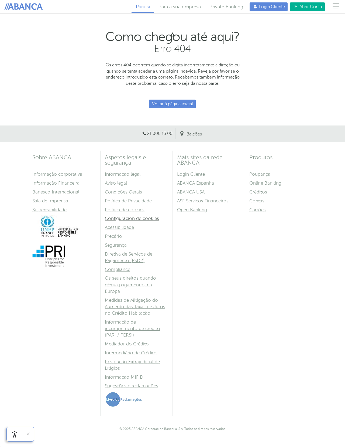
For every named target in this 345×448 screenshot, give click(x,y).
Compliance (117, 269)
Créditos (258, 192)
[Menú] (336, 6)
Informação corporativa (57, 174)
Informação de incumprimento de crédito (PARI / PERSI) (132, 329)
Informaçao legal (122, 174)
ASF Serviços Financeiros (203, 200)
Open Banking (192, 209)
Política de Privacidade (128, 200)
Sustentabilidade (49, 209)
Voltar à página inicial (172, 103)
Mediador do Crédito (127, 344)
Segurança (116, 245)
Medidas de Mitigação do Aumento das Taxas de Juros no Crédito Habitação (135, 307)
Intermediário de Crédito (131, 352)
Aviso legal (116, 183)
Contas (256, 200)
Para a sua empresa (179, 6)
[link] (14, 434)
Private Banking (226, 6)
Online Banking (265, 183)
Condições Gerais (123, 192)
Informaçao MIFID (124, 377)
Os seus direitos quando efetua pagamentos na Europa (130, 285)
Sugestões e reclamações (131, 385)
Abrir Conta (307, 6)
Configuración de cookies (132, 218)
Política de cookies (124, 209)
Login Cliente (267, 6)
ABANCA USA (191, 192)
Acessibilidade (119, 227)
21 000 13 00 (159, 133)
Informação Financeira (56, 183)
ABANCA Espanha (195, 183)
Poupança (259, 174)
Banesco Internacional (55, 192)
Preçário (113, 236)
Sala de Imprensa (50, 200)
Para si (24, 6)
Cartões (257, 209)
